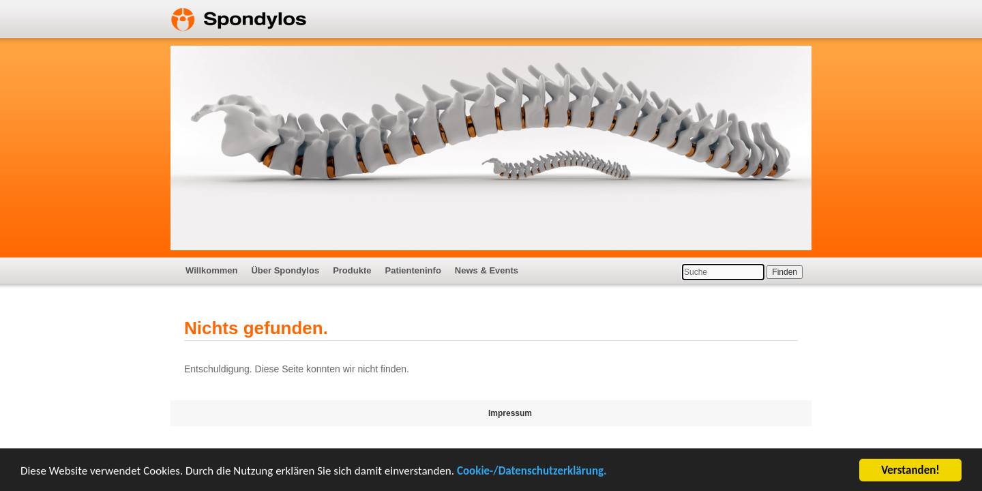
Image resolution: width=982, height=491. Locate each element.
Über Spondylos (285, 270)
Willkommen (211, 270)
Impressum (510, 413)
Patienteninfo (413, 270)
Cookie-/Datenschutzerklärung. (532, 471)
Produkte (352, 270)
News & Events (486, 270)
